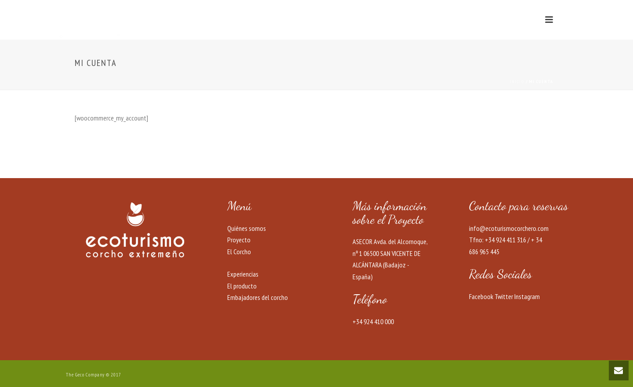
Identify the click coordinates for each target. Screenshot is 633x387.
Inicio (517, 81)
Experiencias (242, 274)
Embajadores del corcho (257, 297)
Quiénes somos (246, 228)
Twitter (504, 296)
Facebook (481, 296)
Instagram (527, 296)
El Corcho (239, 251)
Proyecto (239, 239)
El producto (242, 285)
